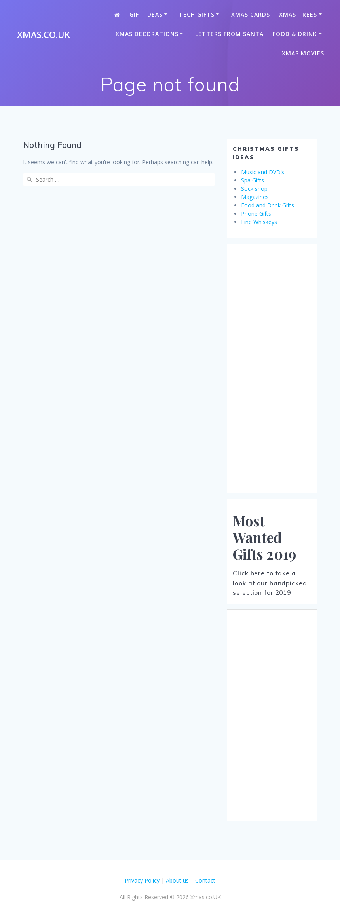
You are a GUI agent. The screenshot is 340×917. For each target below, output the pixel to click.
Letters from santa (229, 34)
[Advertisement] (272, 368)
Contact (205, 880)
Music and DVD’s (262, 172)
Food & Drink (295, 34)
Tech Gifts (197, 14)
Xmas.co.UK (43, 34)
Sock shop (254, 188)
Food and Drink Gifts (267, 205)
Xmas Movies (303, 53)
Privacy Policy (142, 880)
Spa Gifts (252, 180)
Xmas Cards (250, 14)
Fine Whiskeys (259, 222)
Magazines (255, 197)
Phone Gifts (256, 213)
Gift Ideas (146, 14)
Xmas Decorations (147, 34)
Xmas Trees (298, 14)
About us (177, 880)
